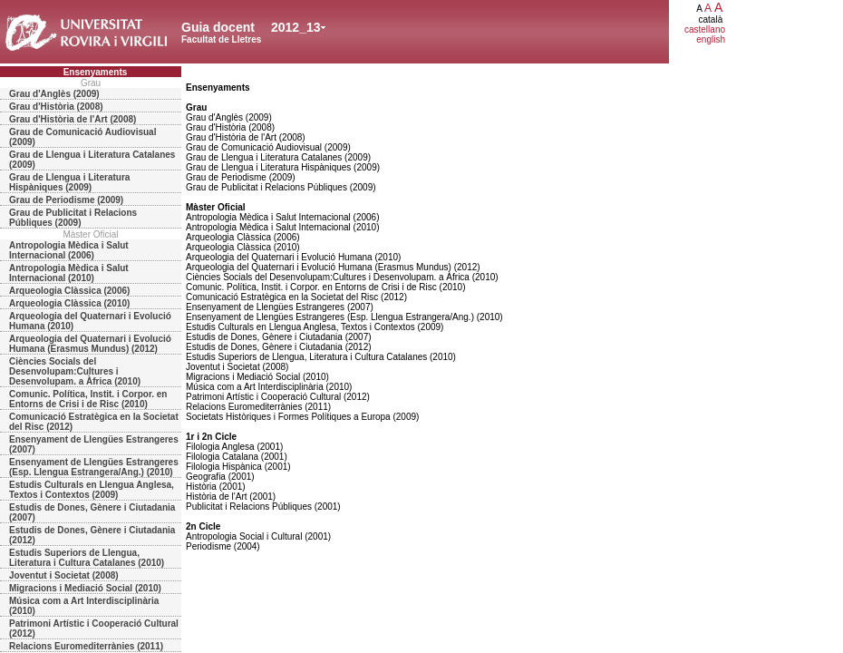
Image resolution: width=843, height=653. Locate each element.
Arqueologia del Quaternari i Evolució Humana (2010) (90, 321)
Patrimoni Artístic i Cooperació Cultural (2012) (94, 628)
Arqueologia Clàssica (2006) (69, 291)
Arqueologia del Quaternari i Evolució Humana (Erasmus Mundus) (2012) (90, 344)
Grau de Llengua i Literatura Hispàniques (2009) (69, 182)
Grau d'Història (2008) (56, 107)
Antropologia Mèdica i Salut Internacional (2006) (69, 250)
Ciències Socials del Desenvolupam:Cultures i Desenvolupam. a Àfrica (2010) (74, 371)
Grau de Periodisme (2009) (66, 200)
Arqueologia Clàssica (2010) (69, 303)
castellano (704, 29)
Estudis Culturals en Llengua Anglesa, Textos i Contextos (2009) (91, 490)
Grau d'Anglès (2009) (54, 94)
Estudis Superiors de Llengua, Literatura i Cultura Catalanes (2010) (86, 558)
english (710, 39)
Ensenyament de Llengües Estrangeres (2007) (94, 444)
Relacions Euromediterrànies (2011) (86, 646)
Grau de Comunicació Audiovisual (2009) (82, 137)
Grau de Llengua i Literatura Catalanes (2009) (92, 160)
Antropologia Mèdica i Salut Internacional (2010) (69, 273)
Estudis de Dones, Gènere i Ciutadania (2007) (92, 512)
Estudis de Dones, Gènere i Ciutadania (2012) (92, 535)
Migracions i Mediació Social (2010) (85, 588)
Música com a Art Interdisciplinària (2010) (84, 606)
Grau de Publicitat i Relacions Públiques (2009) (73, 218)
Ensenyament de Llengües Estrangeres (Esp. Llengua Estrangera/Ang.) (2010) (94, 467)
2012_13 (296, 27)
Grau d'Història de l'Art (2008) (72, 119)
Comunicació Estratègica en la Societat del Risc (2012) (94, 422)
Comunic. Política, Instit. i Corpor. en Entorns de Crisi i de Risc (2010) (88, 399)
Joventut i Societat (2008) (64, 575)
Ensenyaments (95, 72)
